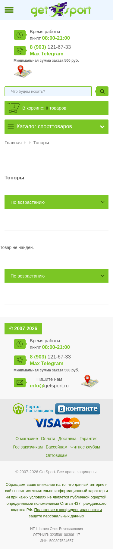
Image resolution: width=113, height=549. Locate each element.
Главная (13, 142)
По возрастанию (28, 202)
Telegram (52, 54)
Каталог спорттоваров (44, 126)
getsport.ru (49, 386)
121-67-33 (50, 47)
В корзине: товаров (44, 107)
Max (35, 54)
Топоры (41, 142)
